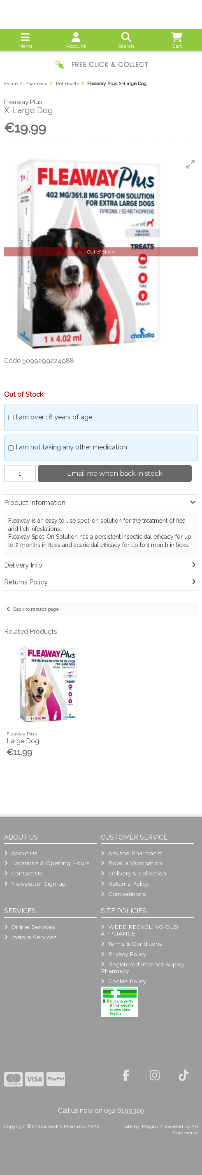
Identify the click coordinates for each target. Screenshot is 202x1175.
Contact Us (23, 873)
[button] (190, 164)
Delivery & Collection (133, 873)
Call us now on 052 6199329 (101, 1111)
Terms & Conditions (131, 943)
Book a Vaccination (131, 863)
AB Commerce (185, 1129)
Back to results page (36, 609)
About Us (20, 853)
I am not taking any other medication (71, 447)
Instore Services (30, 937)
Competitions (123, 894)
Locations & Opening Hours (46, 863)
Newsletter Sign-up (35, 883)
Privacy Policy (123, 954)
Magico (150, 1126)
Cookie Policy (123, 981)
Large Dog (23, 741)
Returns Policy (124, 883)
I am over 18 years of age (54, 417)
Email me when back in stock (115, 473)
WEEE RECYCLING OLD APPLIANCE (139, 930)
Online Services (29, 927)
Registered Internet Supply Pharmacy (142, 967)
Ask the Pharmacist (131, 853)
